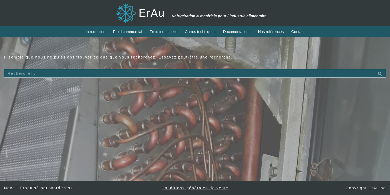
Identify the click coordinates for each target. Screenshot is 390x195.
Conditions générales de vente (194, 188)
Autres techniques (200, 32)
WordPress (61, 188)
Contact (297, 32)
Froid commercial (127, 32)
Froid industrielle (164, 32)
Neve (9, 188)
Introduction (95, 32)
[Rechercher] (189, 73)
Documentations (236, 32)
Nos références (271, 32)
